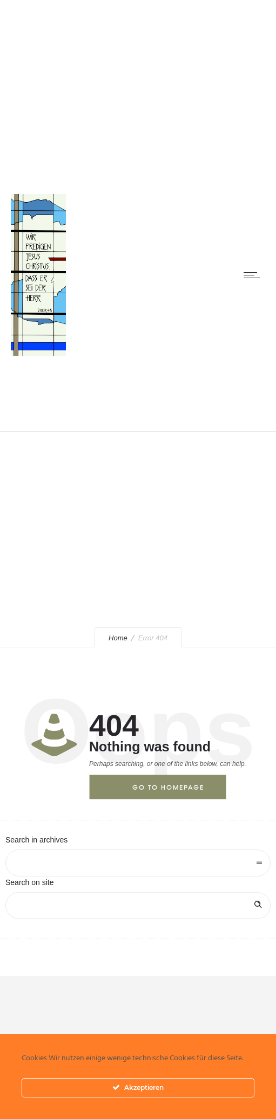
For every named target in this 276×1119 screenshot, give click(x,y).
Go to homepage (168, 787)
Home (118, 638)
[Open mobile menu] (254, 275)
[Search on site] (138, 905)
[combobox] (138, 862)
